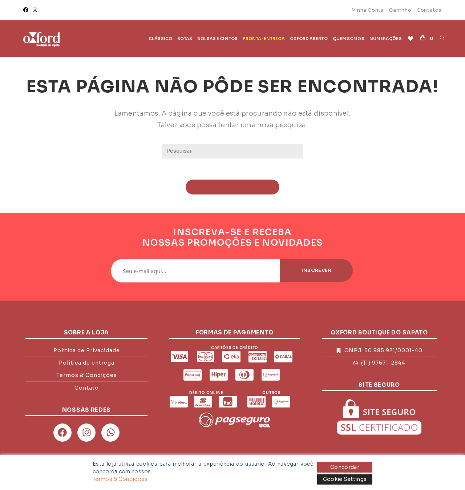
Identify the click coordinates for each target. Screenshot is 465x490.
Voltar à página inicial (232, 188)
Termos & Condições (120, 479)
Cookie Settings (345, 479)
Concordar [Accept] (344, 467)
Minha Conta (367, 10)
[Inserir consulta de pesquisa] (232, 151)
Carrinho (400, 10)
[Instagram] (35, 10)
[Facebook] (27, 10)
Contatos (429, 10)
